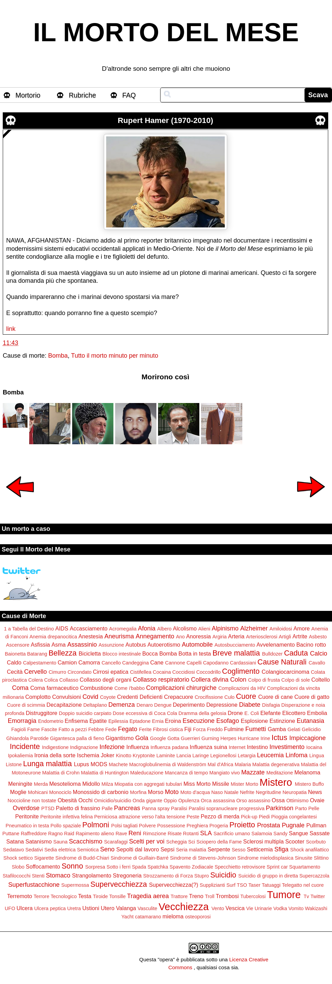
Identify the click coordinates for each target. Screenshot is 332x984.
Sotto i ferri (119, 867)
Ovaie (317, 800)
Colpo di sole (295, 680)
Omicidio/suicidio (112, 800)
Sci (191, 842)
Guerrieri (190, 738)
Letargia (247, 755)
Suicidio (223, 875)
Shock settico (18, 858)
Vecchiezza (184, 906)
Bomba (58, 355)
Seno (107, 849)
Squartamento (304, 867)
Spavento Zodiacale (191, 867)
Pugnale (293, 825)
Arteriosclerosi (261, 636)
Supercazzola (314, 876)
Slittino (321, 858)
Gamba (277, 729)
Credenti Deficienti (140, 697)
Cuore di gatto (312, 697)
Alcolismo (185, 628)
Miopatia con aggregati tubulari (148, 784)
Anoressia (198, 636)
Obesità (67, 800)
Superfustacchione (33, 884)
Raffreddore (34, 833)
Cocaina (162, 672)
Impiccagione (307, 738)
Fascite (49, 729)
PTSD (47, 808)
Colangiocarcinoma (285, 672)
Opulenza (189, 800)
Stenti (38, 876)
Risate (175, 833)
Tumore (284, 894)
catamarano (148, 916)
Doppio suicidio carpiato (85, 713)
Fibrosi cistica (168, 729)
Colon (238, 679)
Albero (164, 628)
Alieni (204, 628)
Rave (121, 833)
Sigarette (44, 858)
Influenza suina (208, 747)
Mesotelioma (65, 784)
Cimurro (57, 672)
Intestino (257, 747)
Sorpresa (95, 867)
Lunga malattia (47, 763)
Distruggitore (41, 713)
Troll (209, 896)
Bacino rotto (311, 644)
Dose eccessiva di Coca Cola (145, 713)
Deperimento (189, 705)
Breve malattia (236, 653)
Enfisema (76, 721)
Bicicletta (90, 653)
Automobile (197, 644)
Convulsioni (66, 697)
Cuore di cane (275, 697)
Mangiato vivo (224, 772)
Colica (51, 680)
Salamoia (262, 833)
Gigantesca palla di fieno (77, 738)
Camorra (89, 662)
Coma (20, 687)
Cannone (175, 663)
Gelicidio (311, 729)
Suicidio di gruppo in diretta (268, 876)
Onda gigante (147, 800)
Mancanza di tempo (186, 772)
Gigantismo (120, 738)
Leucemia (270, 755)
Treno (196, 896)
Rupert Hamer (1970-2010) (165, 120)
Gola (141, 738)
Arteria (236, 636)
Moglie (18, 792)
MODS (99, 764)
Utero (107, 908)
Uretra (74, 908)
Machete (118, 764)
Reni (135, 833)
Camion (67, 662)
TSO (242, 885)
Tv (306, 896)
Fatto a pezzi (72, 729)
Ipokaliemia (20, 755)
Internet (237, 747)
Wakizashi (316, 908)
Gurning (210, 738)
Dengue (162, 705)
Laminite (165, 755)
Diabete (250, 704)
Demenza (121, 704)
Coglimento (240, 671)
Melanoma (308, 772)
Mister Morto (244, 784)
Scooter (295, 841)
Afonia (146, 628)
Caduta (296, 653)
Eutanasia (310, 720)
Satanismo (38, 841)
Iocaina (314, 747)
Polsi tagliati (124, 825)
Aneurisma (119, 636)
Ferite (145, 729)
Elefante (270, 713)
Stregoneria (127, 875)
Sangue (298, 833)
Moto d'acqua (195, 792)
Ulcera (24, 908)
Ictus (279, 737)
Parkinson (279, 808)
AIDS (61, 628)
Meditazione (279, 772)
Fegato (127, 729)
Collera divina (210, 679)
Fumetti (255, 729)
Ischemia (88, 755)
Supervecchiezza (118, 884)
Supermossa (75, 885)
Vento (217, 908)
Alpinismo (225, 628)
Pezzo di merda (220, 816)
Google (158, 738)
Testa (84, 896)
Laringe (200, 755)
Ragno (55, 833)
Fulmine (234, 729)
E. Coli (251, 713)
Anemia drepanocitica (53, 636)
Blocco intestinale (121, 654)
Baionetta (15, 654)
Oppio (170, 800)
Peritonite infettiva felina (66, 816)
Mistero (275, 782)
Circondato (80, 672)
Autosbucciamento (234, 645)
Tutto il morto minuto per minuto (114, 355)
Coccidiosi (183, 672)
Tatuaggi (271, 885)
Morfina (138, 792)
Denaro (144, 705)
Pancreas (127, 808)
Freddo (215, 729)
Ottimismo (297, 800)
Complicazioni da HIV (242, 688)
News (315, 792)
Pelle (313, 808)
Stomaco (58, 875)
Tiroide (100, 896)
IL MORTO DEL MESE (166, 32)
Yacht (127, 916)
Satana (15, 841)
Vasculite (147, 908)
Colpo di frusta (264, 680)
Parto (301, 808)
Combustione (96, 688)
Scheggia (176, 842)
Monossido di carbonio (101, 792)
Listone (14, 764)
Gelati (293, 729)
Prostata (268, 825)
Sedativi (34, 849)
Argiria (219, 636)
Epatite (98, 721)
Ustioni (90, 908)
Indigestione (55, 747)
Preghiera (197, 825)
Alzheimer (254, 628)
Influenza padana (169, 747)
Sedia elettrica (60, 849)
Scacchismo (85, 841)
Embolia (317, 713)
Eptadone (140, 721)
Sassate (320, 833)
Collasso (68, 680)
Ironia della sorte (55, 755)
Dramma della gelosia (202, 713)
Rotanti (191, 833)
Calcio (318, 653)
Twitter (317, 896)
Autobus (135, 644)
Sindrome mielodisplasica (265, 858)
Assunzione (111, 645)
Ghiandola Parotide (27, 738)
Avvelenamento (275, 644)
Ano (180, 636)
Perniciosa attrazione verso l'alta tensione (139, 816)
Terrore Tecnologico (55, 896)
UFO (10, 908)
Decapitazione (64, 705)
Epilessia (118, 721)
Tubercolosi (253, 896)
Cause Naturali (282, 662)
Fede (111, 729)
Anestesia (90, 636)
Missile (220, 784)
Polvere (147, 825)
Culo (229, 697)
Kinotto (123, 755)
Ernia (158, 721)
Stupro (201, 876)
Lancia (183, 755)
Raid (69, 833)
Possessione (171, 825)
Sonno (72, 866)
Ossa (278, 800)
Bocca (150, 653)
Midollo (91, 784)
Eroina (173, 721)
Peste (193, 816)
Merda (41, 784)
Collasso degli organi (105, 679)
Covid (90, 696)
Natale (231, 792)
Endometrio (51, 721)
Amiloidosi (280, 628)
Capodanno (216, 663)
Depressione (221, 705)
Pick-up (249, 816)
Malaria (243, 764)
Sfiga (281, 849)
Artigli (285, 636)
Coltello (320, 679)
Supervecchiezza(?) (173, 885)
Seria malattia (191, 849)
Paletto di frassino (78, 808)
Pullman (316, 825)
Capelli (194, 663)
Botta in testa (194, 653)
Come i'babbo (129, 688)
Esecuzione (198, 720)
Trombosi (227, 896)
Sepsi (168, 849)
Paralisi (179, 808)
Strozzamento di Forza (168, 876)
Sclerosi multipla (263, 841)
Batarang (37, 654)
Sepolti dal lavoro (137, 849)
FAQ (129, 95)
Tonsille (117, 896)
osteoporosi (198, 916)
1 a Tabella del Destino (29, 628)
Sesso (238, 849)
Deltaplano (95, 705)
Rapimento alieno (95, 833)
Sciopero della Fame (219, 842)
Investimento (287, 746)
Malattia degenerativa (276, 764)
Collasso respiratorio (161, 679)
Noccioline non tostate (32, 800)
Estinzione (282, 721)
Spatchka (157, 867)
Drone (235, 713)
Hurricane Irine (254, 738)
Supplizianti (212, 885)
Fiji (187, 729)
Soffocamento (43, 866)
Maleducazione (147, 772)
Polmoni (95, 824)
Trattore (179, 896)
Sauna (60, 842)
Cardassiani (243, 663)
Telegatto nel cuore (303, 885)
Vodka (280, 908)
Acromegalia (122, 628)
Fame (33, 729)
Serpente (219, 849)
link (10, 328)
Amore (302, 628)
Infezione (111, 746)
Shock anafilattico (309, 849)
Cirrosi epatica (110, 672)
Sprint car (277, 867)
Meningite (20, 784)
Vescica (235, 908)
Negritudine (268, 792)
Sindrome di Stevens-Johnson (203, 858)
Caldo (14, 662)
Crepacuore (178, 697)
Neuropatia (295, 792)
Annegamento (155, 636)
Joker (107, 755)
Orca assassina (218, 800)
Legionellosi (223, 755)
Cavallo (317, 663)
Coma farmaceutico (54, 688)
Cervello (35, 671)
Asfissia (40, 644)
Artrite (299, 636)
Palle (107, 808)
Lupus (81, 764)
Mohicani (38, 792)
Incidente (25, 746)
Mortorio (28, 95)
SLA (206, 833)
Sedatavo (13, 849)
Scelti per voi (146, 841)
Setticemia (260, 849)
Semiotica (88, 849)
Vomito (295, 908)
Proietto (242, 824)
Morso (155, 792)
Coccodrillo (208, 672)
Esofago (227, 720)
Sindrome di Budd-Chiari (82, 858)
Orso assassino (253, 800)
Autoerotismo (163, 644)
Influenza (137, 747)
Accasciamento (89, 628)
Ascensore (17, 645)
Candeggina (135, 663)
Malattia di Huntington (105, 772)
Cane (157, 662)
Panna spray (156, 808)
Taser (254, 885)
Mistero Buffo (309, 784)
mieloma (173, 916)
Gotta (173, 738)
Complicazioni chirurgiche (181, 687)
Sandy (281, 833)
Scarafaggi (116, 842)
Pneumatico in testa (27, 825)
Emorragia (22, 720)
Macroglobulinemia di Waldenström (167, 764)
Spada (139, 867)
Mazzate (253, 772)
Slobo (18, 867)
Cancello (111, 663)
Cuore (246, 696)
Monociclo (60, 792)
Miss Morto (197, 784)
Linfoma (297, 755)
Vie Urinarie (259, 908)
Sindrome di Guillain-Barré (140, 858)
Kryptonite (144, 755)
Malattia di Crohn (61, 772)
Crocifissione (209, 697)
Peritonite (26, 816)
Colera (35, 680)
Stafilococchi (17, 876)
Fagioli (18, 729)
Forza (199, 729)
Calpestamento (39, 663)
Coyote (108, 697)
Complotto (38, 697)
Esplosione (254, 721)
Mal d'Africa (220, 764)
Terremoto (19, 896)
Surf (230, 885)
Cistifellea (140, 672)
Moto (172, 792)
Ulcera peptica (50, 908)
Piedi (264, 816)
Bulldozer (272, 654)
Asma (59, 644)
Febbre (96, 729)
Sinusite (303, 858)
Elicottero (293, 713)
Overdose (26, 808)
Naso (217, 792)
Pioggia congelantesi (294, 816)
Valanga (126, 908)
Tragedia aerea (148, 896)
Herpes (228, 738)
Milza (107, 784)
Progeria (218, 825)
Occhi (85, 800)
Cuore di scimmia (26, 705)
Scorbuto (316, 842)
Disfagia (271, 705)
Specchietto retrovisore (240, 867)
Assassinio (82, 644)
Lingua (316, 755)
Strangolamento (91, 875)
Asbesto (318, 636)
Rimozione (154, 833)
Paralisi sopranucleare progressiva (227, 808)
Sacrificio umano (231, 833)
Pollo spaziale (66, 825)
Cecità (15, 672)
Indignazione (84, 747)
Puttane (11, 833)
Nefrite (247, 792)
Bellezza (62, 653)
